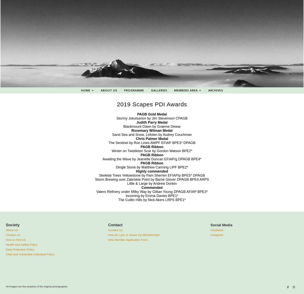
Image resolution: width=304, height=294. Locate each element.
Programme (134, 90)
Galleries (159, 90)
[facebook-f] (288, 287)
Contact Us (13, 235)
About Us (12, 230)
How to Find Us (16, 239)
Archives (215, 90)
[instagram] (294, 287)
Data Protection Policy (20, 249)
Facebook (217, 230)
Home (85, 90)
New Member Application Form (128, 239)
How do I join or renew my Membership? (134, 235)
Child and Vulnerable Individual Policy (30, 254)
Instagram (217, 235)
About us (109, 90)
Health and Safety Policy (21, 244)
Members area (186, 90)
